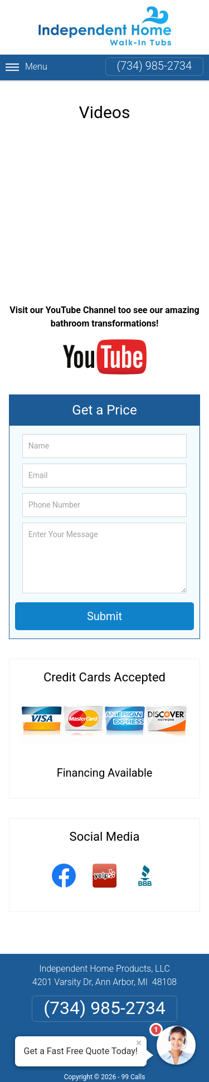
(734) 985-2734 (154, 65)
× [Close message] (139, 1043)
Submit (104, 616)
